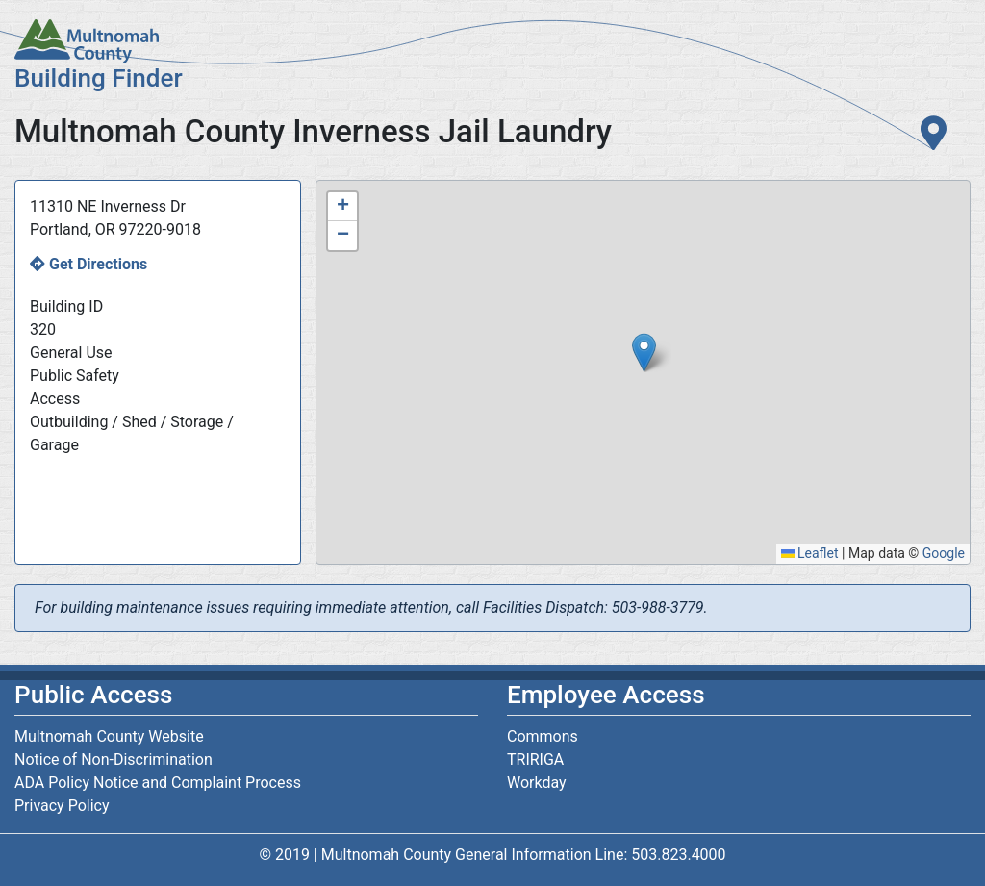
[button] (644, 352)
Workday (537, 782)
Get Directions (98, 264)
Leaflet (810, 553)
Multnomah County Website (109, 736)
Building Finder (98, 77)
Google (943, 553)
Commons (542, 736)
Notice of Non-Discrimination (113, 759)
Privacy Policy (62, 806)
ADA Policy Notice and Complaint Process (157, 782)
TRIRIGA (535, 759)
